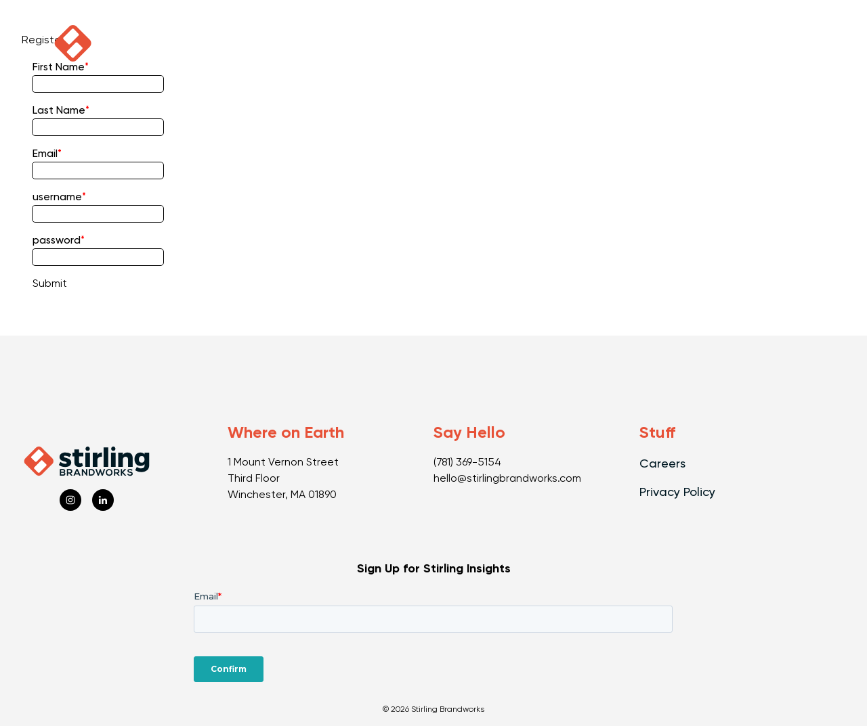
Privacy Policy (677, 492)
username (57, 197)
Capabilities (364, 43)
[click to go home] (73, 43)
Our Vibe (470, 43)
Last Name (59, 111)
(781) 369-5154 (467, 462)
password (57, 240)
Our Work (253, 43)
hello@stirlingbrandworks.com (507, 479)
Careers (662, 464)
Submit (50, 284)
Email (45, 154)
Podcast (152, 43)
